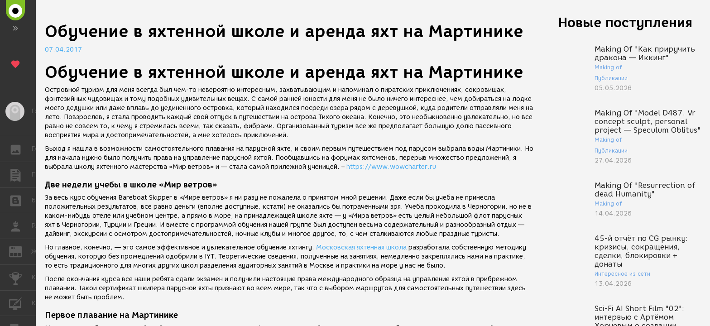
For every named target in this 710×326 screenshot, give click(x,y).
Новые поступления (625, 22)
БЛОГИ (20, 200)
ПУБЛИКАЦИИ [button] (20, 174)
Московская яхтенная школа (361, 247)
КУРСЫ (20, 303)
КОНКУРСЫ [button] (20, 277)
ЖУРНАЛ (20, 251)
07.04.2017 (63, 49)
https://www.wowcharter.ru (391, 167)
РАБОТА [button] (20, 226)
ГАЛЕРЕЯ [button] (20, 149)
